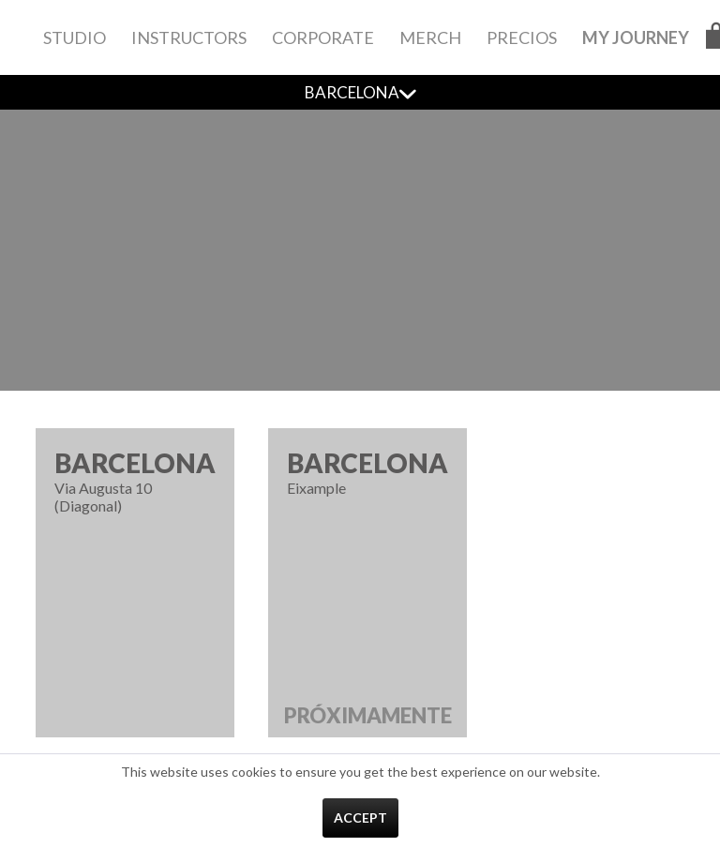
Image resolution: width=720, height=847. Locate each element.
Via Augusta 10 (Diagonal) (135, 480)
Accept (360, 817)
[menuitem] (74, 37)
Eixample (367, 592)
